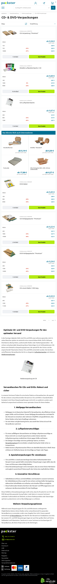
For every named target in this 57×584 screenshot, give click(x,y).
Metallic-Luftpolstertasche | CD (30, 68)
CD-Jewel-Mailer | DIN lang (29, 288)
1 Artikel (15, 57)
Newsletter (4, 558)
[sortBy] (43, 24)
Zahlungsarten (5, 560)
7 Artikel (15, 126)
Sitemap (3, 553)
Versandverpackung (14, 13)
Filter (3, 24)
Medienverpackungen (27, 13)
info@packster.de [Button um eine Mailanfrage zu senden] (10, 539)
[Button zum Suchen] (53, 8)
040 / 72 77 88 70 (10, 536)
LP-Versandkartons (16, 515)
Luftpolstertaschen (40, 352)
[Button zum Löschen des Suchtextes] (49, 8)
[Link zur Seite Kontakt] (44, 3)
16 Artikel (15, 91)
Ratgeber (4, 556)
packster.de (4, 13)
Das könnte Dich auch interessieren (17, 133)
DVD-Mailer (24, 184)
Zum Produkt (41, 57)
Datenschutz (5, 550)
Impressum (4, 546)
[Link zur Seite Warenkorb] (52, 3)
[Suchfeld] (31, 8)
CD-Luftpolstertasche (27, 102)
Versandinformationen (8, 563)
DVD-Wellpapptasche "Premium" (31, 253)
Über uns (4, 543)
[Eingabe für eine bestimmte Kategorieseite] (49, 320)
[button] (4, 7)
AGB (2, 548)
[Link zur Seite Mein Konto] (35, 3)
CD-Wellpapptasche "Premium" (30, 219)
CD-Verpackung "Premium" (29, 33)
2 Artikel (15, 242)
